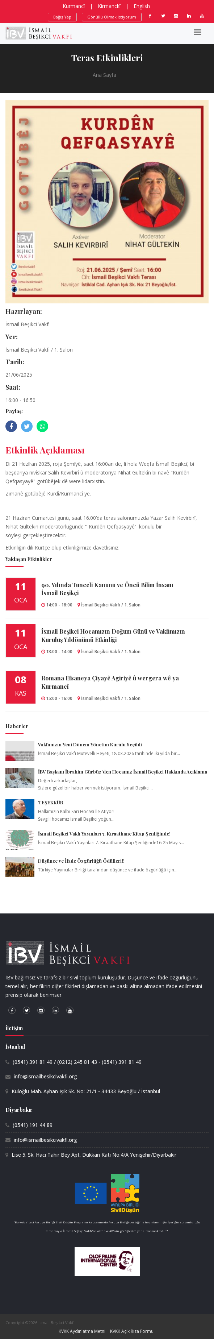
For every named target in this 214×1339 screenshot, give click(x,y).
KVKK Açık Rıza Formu (132, 1331)
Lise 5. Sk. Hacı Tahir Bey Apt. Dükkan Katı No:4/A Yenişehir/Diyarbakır (94, 1154)
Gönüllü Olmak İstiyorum (111, 17)
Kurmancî (74, 6)
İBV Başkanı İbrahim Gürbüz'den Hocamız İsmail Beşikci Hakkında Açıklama (122, 771)
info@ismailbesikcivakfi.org (45, 1076)
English (142, 6)
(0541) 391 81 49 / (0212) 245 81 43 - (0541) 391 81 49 (77, 1061)
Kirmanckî (109, 6)
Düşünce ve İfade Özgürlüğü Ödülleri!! (81, 861)
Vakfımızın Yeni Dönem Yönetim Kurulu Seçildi (90, 744)
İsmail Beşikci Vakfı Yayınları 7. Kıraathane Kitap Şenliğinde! (104, 833)
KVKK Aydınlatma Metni (82, 1331)
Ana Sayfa (104, 74)
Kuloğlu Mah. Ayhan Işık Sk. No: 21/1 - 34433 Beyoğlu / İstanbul (86, 1091)
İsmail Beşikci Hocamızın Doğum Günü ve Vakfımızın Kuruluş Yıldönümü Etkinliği (113, 635)
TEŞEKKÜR (50, 802)
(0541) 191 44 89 (33, 1125)
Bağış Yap (62, 17)
